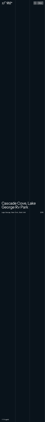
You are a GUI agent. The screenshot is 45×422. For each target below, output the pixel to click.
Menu (40, 3)
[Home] (7, 3)
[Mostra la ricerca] (35, 3)
